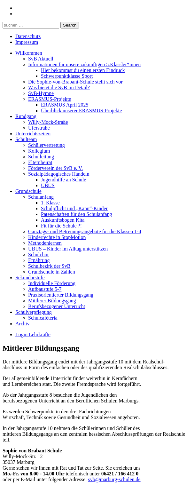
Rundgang (25, 116)
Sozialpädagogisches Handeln (58, 174)
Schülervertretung (46, 145)
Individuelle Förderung (51, 283)
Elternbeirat (40, 162)
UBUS (48, 185)
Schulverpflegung (33, 312)
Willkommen (28, 53)
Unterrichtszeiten (32, 133)
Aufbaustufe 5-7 (44, 289)
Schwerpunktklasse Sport (67, 76)
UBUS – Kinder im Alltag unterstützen (68, 248)
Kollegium (39, 151)
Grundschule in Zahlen (51, 271)
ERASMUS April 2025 (64, 104)
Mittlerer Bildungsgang (52, 300)
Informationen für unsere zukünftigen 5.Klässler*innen (84, 64)
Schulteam (26, 139)
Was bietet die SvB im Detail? (59, 87)
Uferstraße (39, 128)
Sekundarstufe (30, 277)
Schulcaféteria (43, 318)
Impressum (26, 42)
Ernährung (39, 260)
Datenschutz (28, 36)
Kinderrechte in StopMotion (57, 237)
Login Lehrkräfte (32, 334)
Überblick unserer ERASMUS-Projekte (81, 110)
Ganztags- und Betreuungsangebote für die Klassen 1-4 (84, 231)
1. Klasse (50, 202)
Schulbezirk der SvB (49, 266)
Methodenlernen (45, 243)
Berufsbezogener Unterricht (56, 306)
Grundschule (28, 191)
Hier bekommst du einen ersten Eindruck (83, 70)
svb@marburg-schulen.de (114, 479)
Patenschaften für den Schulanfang (76, 214)
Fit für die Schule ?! (61, 225)
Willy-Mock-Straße (48, 122)
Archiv (22, 323)
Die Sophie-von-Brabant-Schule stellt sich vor (75, 81)
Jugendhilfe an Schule (63, 179)
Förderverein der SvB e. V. (55, 168)
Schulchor (38, 254)
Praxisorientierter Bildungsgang (60, 295)
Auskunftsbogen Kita (62, 220)
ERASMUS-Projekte (49, 99)
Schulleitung (41, 156)
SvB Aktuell (40, 58)
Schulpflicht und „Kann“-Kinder (74, 208)
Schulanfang (41, 197)
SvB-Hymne (41, 93)
